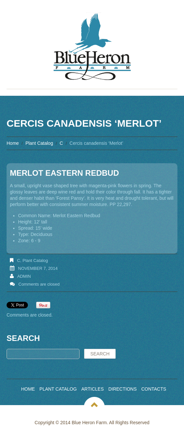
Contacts (153, 389)
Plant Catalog (39, 143)
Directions (122, 389)
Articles (92, 389)
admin (24, 276)
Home (13, 143)
